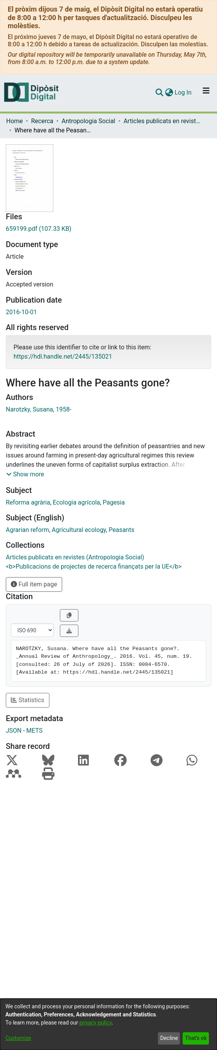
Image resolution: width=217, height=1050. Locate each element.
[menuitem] (169, 92)
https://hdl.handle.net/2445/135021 (63, 356)
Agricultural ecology (79, 529)
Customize (18, 1038)
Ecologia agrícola (76, 502)
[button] (25, 474)
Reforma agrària (28, 502)
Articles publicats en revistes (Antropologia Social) (162, 121)
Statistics (27, 700)
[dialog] (108, 1024)
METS (34, 730)
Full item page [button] (34, 584)
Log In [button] (183, 92)
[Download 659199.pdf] (108, 229)
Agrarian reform (27, 529)
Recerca (42, 121)
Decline (169, 1038)
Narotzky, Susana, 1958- (38, 409)
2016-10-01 (21, 312)
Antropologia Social (88, 121)
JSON (14, 730)
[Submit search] (159, 92)
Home (14, 121)
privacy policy (95, 1023)
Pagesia (114, 502)
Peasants (121, 529)
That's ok (196, 1038)
